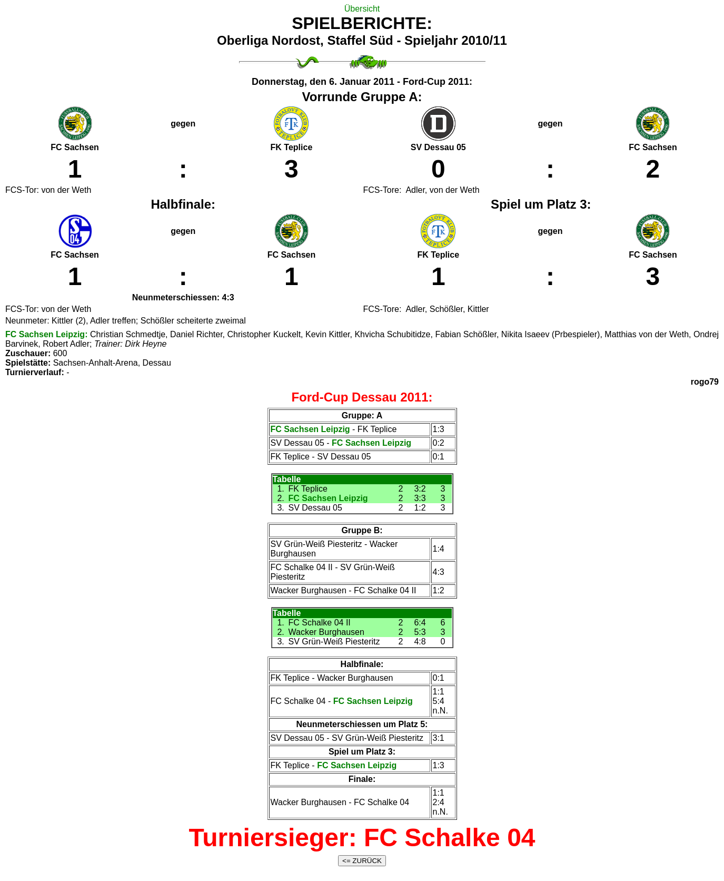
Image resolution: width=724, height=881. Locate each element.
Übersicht (362, 8)
